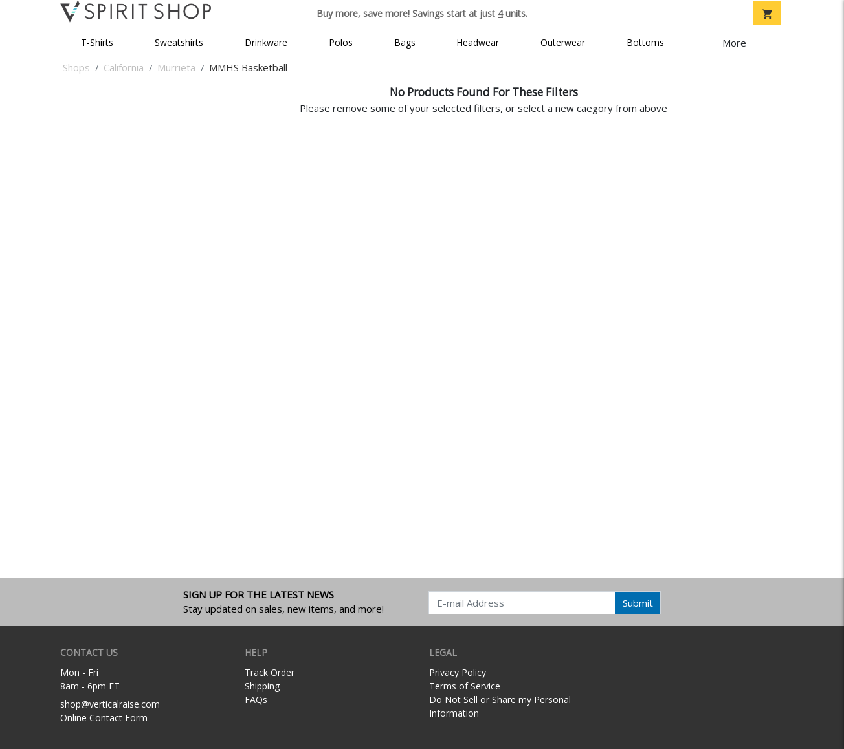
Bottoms (645, 42)
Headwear (477, 42)
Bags (405, 42)
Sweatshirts (179, 42)
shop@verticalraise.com (110, 704)
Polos (341, 42)
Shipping (262, 686)
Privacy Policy (457, 672)
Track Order (269, 672)
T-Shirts (97, 42)
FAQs (256, 699)
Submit (638, 602)
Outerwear (562, 42)
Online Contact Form (104, 717)
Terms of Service (464, 686)
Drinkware (266, 42)
